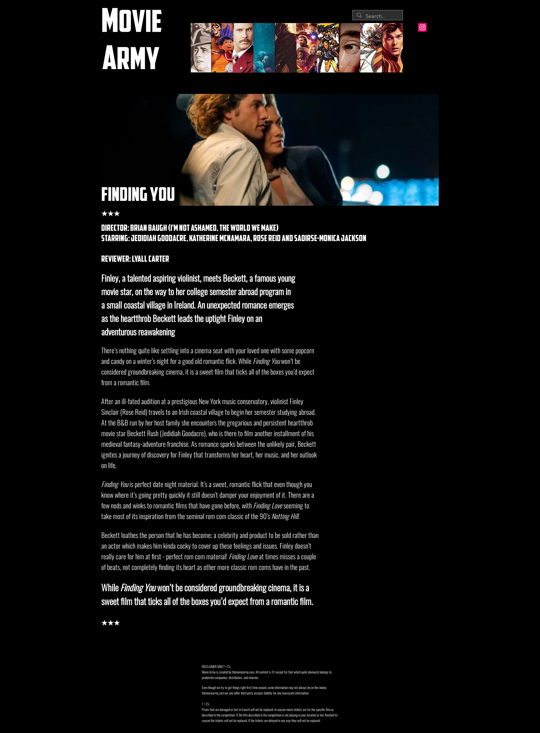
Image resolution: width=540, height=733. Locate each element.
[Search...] (377, 16)
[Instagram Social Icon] (422, 27)
